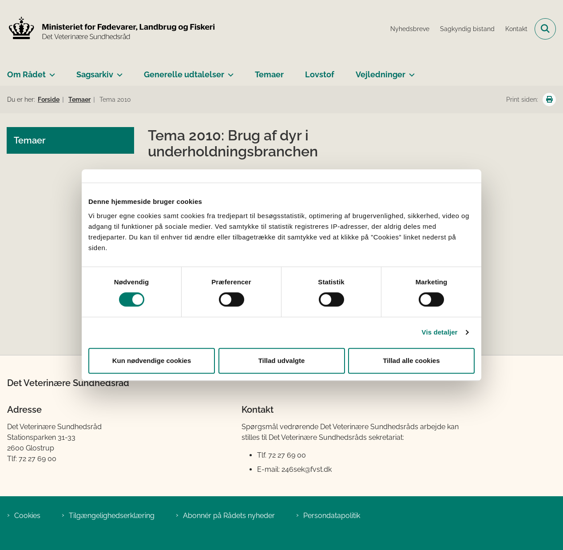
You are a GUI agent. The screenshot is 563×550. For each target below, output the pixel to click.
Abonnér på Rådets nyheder (229, 515)
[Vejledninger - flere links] (410, 71)
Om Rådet (26, 74)
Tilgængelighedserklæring (112, 515)
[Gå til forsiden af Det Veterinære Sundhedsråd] (108, 29)
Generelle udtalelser (184, 74)
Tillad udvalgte (281, 360)
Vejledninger (380, 74)
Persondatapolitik (331, 515)
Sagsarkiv (94, 74)
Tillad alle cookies (411, 360)
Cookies (27, 515)
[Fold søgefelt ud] (545, 29)
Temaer (269, 74)
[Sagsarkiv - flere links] (118, 71)
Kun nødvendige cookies (151, 360)
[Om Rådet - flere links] (50, 71)
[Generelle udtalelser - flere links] (229, 71)
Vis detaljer (440, 332)
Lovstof (319, 74)
